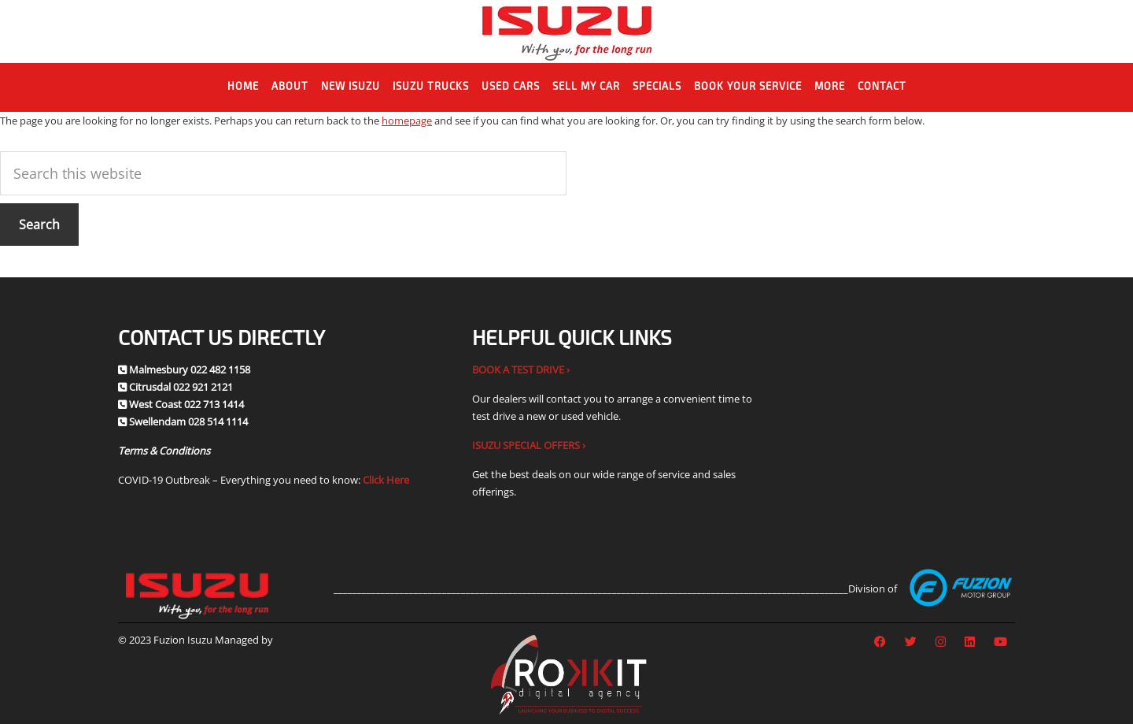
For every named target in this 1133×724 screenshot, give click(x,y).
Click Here (386, 480)
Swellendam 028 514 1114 (188, 421)
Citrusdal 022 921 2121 (181, 387)
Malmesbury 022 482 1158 (189, 369)
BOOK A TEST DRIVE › (521, 369)
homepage (407, 120)
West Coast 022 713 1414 (186, 404)
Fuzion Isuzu (567, 31)
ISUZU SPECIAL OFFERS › (528, 445)
